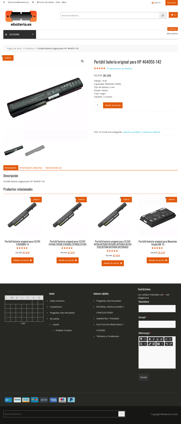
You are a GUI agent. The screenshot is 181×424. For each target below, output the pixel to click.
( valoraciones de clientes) (119, 67)
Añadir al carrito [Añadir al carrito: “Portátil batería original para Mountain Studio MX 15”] (156, 259)
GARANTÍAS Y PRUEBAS (107, 317)
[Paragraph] (143, 343)
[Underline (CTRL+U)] (158, 338)
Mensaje (145, 332)
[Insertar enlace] (150, 343)
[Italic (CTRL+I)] (154, 338)
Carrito (56, 323)
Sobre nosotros (57, 300)
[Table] (160, 343)
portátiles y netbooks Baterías (146, 131)
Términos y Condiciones (107, 335)
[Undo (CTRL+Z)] (167, 343)
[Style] (143, 338)
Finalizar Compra (64, 329)
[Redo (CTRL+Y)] (171, 343)
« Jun (23, 322)
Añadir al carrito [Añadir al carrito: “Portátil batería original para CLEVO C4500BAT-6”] (21, 259)
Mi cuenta (171, 2)
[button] (82, 60)
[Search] (162, 15)
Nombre (144, 301)
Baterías (127, 131)
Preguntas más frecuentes (62, 312)
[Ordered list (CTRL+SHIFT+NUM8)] (170, 338)
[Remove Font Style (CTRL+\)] (161, 338)
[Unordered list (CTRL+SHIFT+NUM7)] (166, 338)
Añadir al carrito (113, 104)
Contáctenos (56, 306)
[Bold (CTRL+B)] (150, 338)
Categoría (13, 33)
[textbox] (157, 357)
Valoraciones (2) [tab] (53, 167)
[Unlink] (154, 343)
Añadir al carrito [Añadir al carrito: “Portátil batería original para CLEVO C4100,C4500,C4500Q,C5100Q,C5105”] (66, 259)
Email (143, 316)
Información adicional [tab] (30, 167)
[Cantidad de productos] (98, 104)
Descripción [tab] (10, 167)
